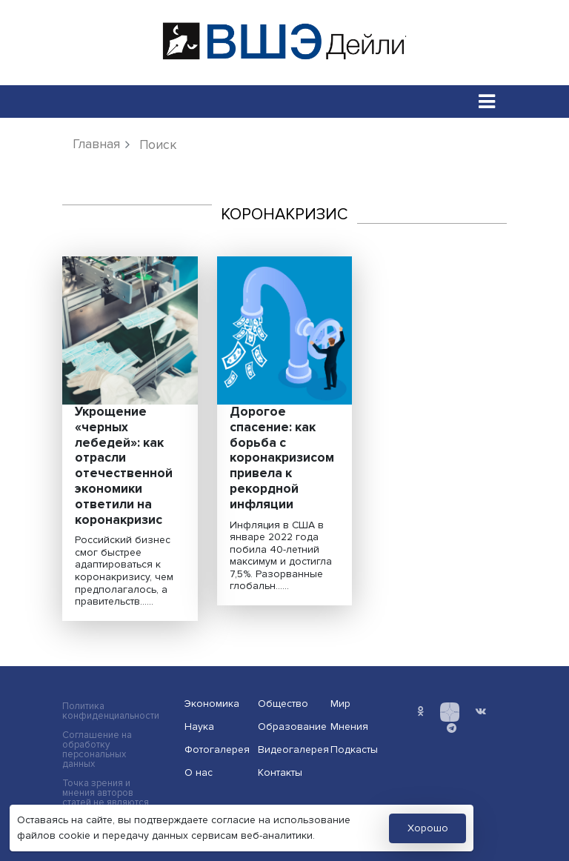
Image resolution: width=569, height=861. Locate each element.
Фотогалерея (216, 749)
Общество (283, 703)
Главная (96, 144)
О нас (198, 772)
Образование (290, 726)
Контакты (280, 772)
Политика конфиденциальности (110, 711)
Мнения (349, 726)
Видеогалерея (290, 749)
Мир (340, 703)
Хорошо (427, 828)
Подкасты (354, 749)
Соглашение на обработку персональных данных (97, 750)
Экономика (211, 703)
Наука (199, 726)
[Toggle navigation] (487, 101)
